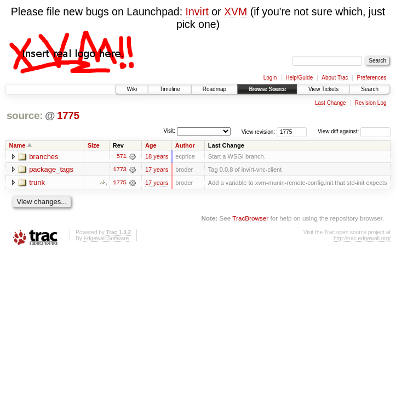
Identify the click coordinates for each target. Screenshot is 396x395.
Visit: (169, 131)
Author (185, 145)
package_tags (51, 170)
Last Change (330, 103)
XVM (235, 11)
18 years (156, 156)
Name (17, 145)
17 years (156, 169)
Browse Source (267, 89)
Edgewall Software (106, 238)
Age (151, 145)
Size (94, 145)
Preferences (372, 78)
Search (369, 89)
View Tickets (323, 89)
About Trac (335, 78)
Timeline (169, 89)
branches (43, 157)
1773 (119, 169)
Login (270, 78)
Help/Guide (299, 78)
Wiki (132, 89)
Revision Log (371, 103)
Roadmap (214, 89)
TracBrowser (250, 218)
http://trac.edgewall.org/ (362, 238)
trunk (37, 183)
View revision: (259, 131)
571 (121, 156)
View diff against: (354, 131)
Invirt (197, 11)
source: (25, 115)
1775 (68, 115)
